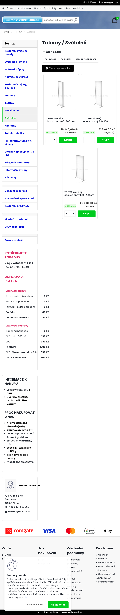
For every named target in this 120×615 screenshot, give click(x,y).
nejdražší (66, 58)
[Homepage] (3, 8)
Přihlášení (91, 2)
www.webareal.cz (72, 612)
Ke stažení (64, 8)
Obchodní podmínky (45, 8)
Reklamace (75, 598)
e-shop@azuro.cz (19, 511)
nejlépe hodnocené (86, 58)
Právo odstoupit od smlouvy (74, 582)
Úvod (6, 31)
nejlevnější (50, 58)
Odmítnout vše (35, 604)
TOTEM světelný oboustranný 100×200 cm (79, 194)
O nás (10, 8)
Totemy (18, 31)
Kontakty (78, 8)
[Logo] (22, 20)
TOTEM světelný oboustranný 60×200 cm (60, 120)
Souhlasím (58, 604)
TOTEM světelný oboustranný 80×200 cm (97, 120)
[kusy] (51, 140)
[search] (75, 21)
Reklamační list (106, 581)
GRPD (72, 567)
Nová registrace (109, 2)
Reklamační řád (106, 562)
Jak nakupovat (23, 8)
